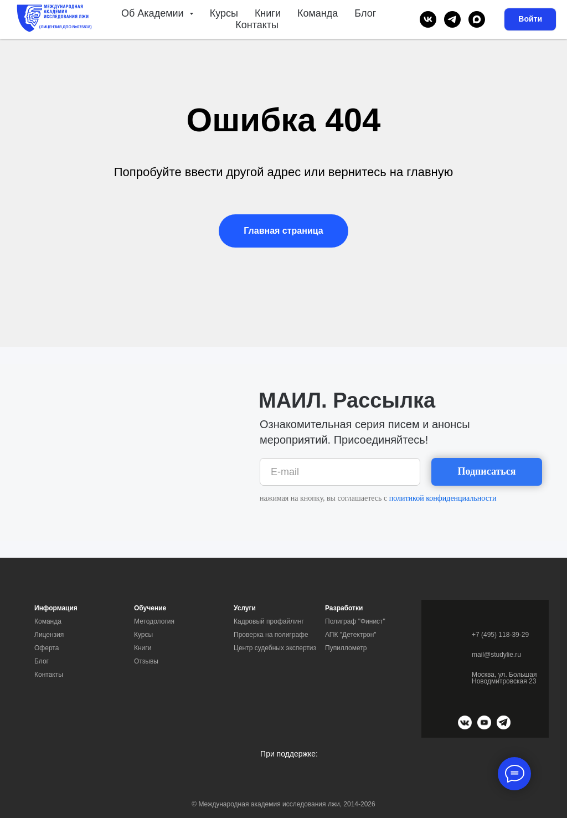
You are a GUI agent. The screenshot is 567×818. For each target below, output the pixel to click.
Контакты (257, 24)
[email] (340, 472)
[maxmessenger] (476, 19)
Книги (268, 13)
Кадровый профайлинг (269, 621)
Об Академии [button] (154, 13)
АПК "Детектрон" (351, 635)
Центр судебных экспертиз (275, 648)
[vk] (428, 19)
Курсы (224, 13)
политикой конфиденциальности (443, 498)
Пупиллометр (346, 648)
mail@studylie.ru (496, 654)
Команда (317, 13)
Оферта (46, 648)
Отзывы (146, 661)
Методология (154, 621)
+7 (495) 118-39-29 (500, 635)
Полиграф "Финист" (355, 621)
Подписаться (486, 471)
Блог (365, 13)
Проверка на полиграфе (271, 635)
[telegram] (452, 19)
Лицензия (49, 635)
